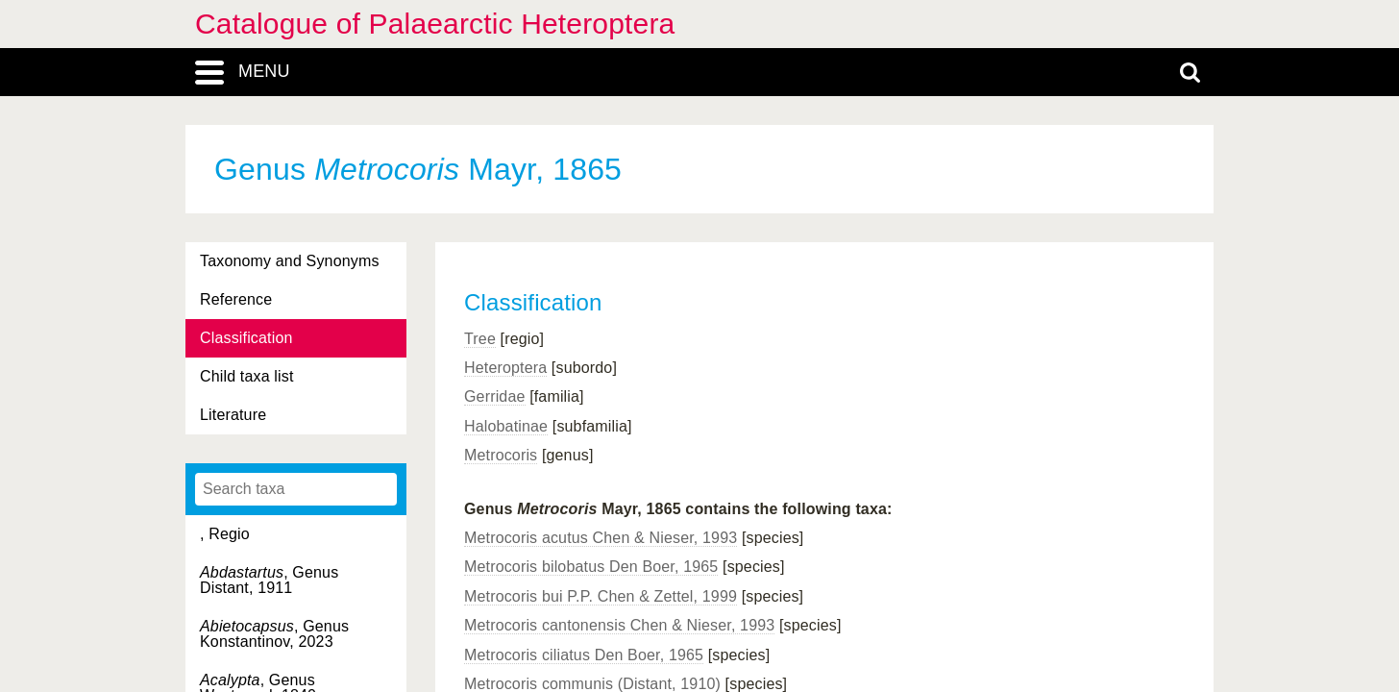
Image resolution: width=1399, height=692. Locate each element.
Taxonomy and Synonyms (290, 261)
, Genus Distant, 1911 (269, 580)
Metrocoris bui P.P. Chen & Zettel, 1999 (600, 596)
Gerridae (495, 396)
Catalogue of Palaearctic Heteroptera (435, 23)
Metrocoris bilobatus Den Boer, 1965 (591, 566)
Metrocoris (500, 455)
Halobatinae (506, 426)
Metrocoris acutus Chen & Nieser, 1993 (600, 538)
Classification (246, 338)
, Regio (225, 534)
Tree (480, 339)
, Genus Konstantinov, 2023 (274, 634)
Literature (233, 415)
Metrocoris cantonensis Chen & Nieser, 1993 (619, 625)
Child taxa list (247, 376)
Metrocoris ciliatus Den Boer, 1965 (583, 655)
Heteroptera (505, 367)
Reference (236, 299)
